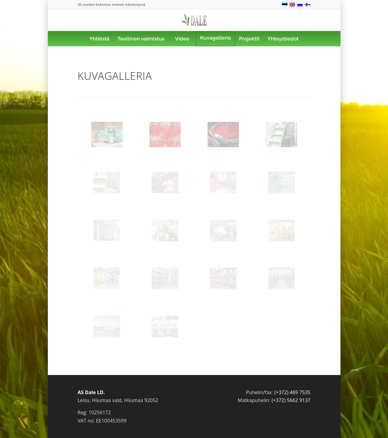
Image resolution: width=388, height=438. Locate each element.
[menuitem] (99, 38)
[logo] (194, 24)
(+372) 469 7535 (292, 392)
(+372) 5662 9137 (291, 400)
